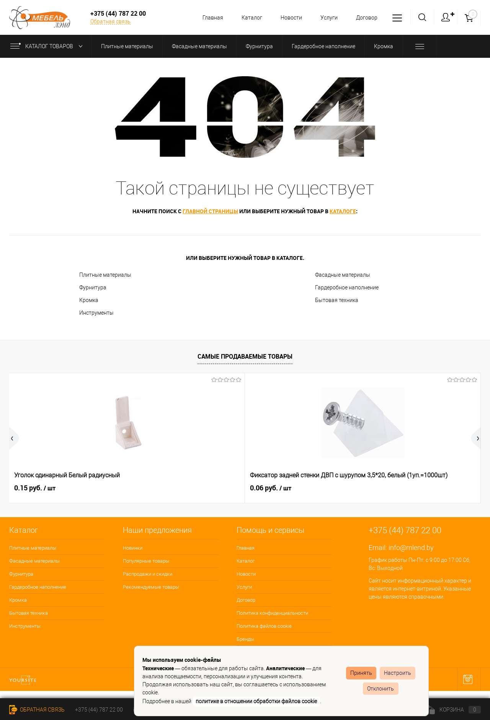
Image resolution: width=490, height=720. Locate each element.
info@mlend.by (411, 548)
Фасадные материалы (342, 275)
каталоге (343, 211)
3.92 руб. (388, 488)
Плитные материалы (105, 275)
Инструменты (96, 313)
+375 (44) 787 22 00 (99, 710)
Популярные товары (146, 561)
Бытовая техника (336, 300)
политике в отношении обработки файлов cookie (256, 701)
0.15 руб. (35, 488)
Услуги (326, 18)
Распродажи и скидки (147, 574)
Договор (365, 18)
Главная (207, 18)
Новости (288, 18)
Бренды (245, 639)
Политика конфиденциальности (272, 613)
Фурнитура (92, 287)
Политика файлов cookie (264, 626)
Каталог (247, 18)
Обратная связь (110, 21)
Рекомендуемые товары (151, 587)
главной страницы (210, 211)
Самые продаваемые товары (245, 356)
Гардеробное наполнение (347, 287)
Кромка (88, 300)
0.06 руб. (152, 488)
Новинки (132, 548)
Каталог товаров (48, 46)
